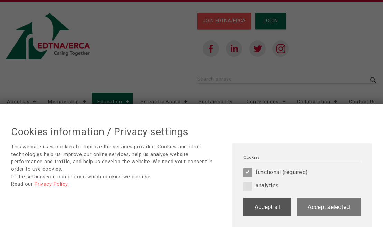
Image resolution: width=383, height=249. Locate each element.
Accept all (267, 206)
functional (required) (275, 172)
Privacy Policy (51, 184)
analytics (261, 186)
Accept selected (329, 206)
